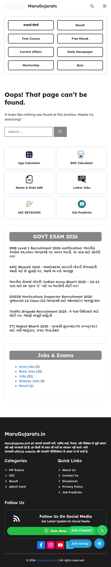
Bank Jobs (27, 371)
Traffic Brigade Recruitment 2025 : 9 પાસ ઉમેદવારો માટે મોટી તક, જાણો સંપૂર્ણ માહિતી (54, 313)
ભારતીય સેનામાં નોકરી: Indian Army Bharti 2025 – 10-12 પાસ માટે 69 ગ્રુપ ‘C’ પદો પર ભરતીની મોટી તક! (54, 284)
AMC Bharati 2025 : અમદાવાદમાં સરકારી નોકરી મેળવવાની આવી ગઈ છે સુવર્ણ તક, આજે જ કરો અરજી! (53, 269)
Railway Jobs (29, 381)
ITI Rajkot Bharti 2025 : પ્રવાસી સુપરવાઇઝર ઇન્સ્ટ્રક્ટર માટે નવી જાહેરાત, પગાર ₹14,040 (53, 328)
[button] (92, 6)
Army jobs (27, 367)
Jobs (22, 376)
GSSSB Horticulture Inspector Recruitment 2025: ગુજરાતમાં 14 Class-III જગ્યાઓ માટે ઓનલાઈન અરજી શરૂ (54, 299)
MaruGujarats (42, 6)
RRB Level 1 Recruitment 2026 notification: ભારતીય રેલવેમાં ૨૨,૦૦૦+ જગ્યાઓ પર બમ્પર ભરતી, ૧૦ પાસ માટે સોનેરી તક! (54, 252)
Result (24, 386)
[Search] (60, 132)
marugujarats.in (46, 560)
